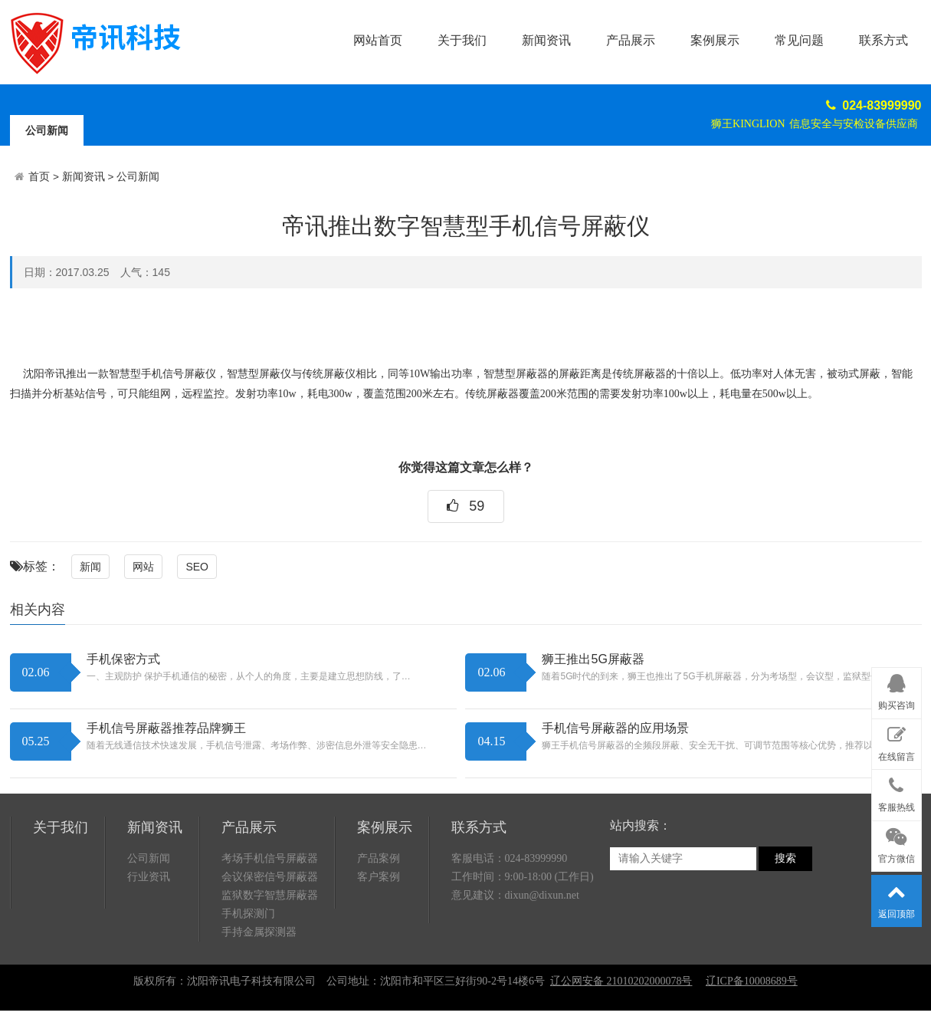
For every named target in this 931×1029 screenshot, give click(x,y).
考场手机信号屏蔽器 (269, 858)
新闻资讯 (546, 40)
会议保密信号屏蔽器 (269, 877)
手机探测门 (248, 913)
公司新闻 (46, 130)
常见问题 (799, 40)
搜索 (785, 858)
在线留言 (896, 741)
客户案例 (378, 877)
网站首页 (377, 40)
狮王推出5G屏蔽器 (593, 659)
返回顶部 (896, 898)
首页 (39, 176)
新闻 (90, 567)
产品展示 (630, 40)
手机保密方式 (123, 659)
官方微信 (896, 843)
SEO (196, 567)
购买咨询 (896, 690)
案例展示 (714, 40)
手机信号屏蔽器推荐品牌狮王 (166, 728)
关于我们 (462, 40)
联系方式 (883, 40)
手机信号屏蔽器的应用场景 (615, 728)
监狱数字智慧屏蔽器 (269, 895)
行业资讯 (148, 877)
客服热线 (896, 792)
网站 (143, 567)
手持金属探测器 (259, 932)
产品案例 (378, 858)
